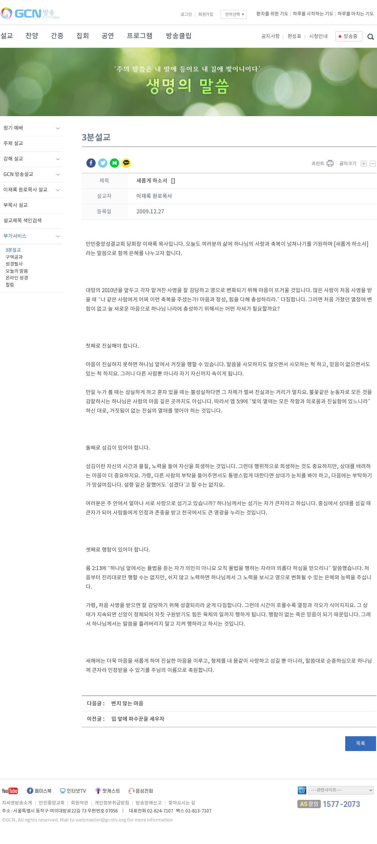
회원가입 (205, 14)
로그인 (186, 14)
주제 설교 (13, 143)
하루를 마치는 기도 (356, 14)
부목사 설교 (15, 205)
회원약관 (79, 803)
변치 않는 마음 (127, 704)
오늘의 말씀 (17, 271)
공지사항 (270, 36)
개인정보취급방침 (112, 803)
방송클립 (179, 36)
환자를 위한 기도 (272, 14)
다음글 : (96, 704)
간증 (57, 36)
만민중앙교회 (52, 803)
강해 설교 (13, 159)
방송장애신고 (149, 803)
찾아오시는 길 (181, 803)
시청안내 (318, 36)
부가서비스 (15, 236)
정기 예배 (13, 128)
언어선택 (232, 14)
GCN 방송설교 (18, 174)
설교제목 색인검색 (22, 221)
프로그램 (140, 36)
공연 (108, 36)
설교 (6, 36)
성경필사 (14, 264)
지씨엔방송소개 (17, 803)
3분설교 (13, 250)
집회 (82, 36)
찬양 (32, 36)
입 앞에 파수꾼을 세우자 (137, 719)
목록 (360, 743)
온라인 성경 (17, 278)
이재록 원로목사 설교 (25, 190)
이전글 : (96, 719)
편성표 (294, 36)
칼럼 (10, 285)
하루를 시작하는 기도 (313, 14)
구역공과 (14, 257)
